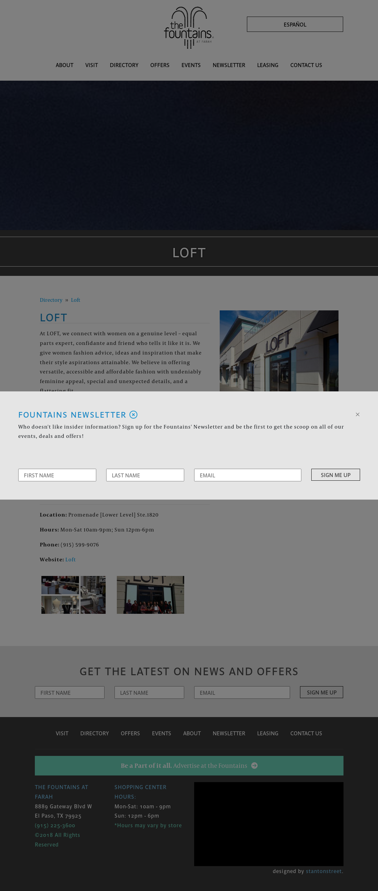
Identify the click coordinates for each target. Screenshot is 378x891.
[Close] (357, 414)
